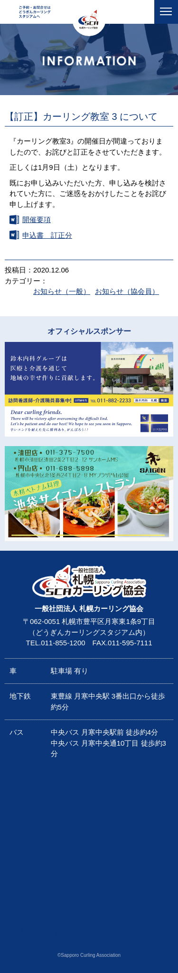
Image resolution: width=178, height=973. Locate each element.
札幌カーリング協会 (37, 931)
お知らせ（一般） (61, 291)
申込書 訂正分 (47, 235)
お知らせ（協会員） (127, 291)
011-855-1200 (63, 643)
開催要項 (36, 219)
